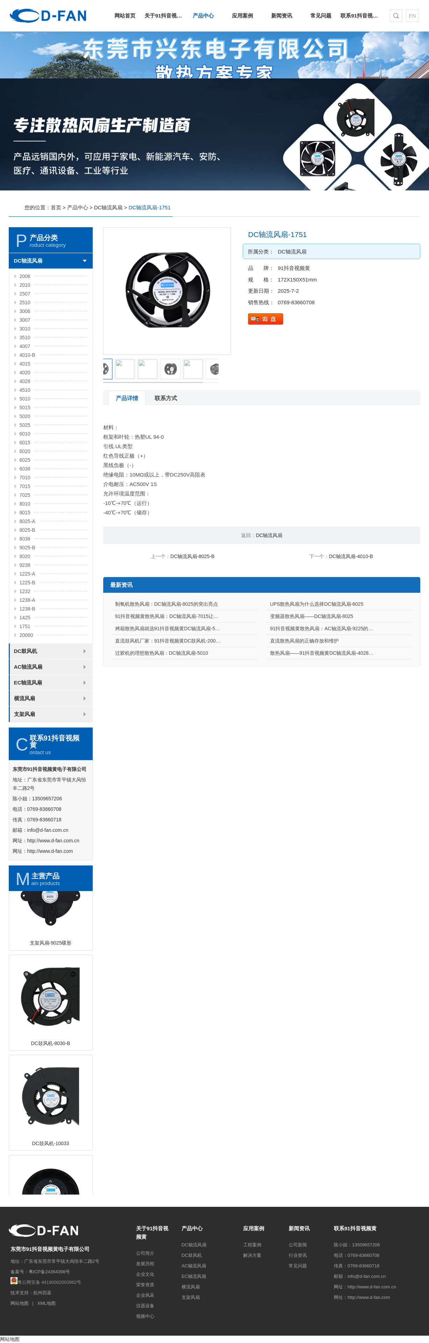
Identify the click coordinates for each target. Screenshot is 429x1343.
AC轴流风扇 (28, 667)
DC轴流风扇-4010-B (351, 556)
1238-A (27, 600)
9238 (25, 565)
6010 (25, 434)
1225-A (27, 574)
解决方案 (252, 1255)
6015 (25, 442)
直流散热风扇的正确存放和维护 (304, 669)
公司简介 (145, 1253)
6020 (25, 451)
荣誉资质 (145, 1284)
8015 (25, 512)
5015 (25, 407)
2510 (25, 302)
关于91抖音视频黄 (164, 16)
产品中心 (203, 16)
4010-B (27, 355)
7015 (25, 486)
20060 (26, 635)
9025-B (27, 547)
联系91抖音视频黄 (360, 16)
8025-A (27, 521)
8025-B (27, 530)
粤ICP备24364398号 (49, 1271)
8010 (25, 504)
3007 (25, 320)
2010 (25, 285)
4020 (25, 372)
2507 (25, 294)
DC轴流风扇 (108, 207)
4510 (25, 390)
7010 (25, 477)
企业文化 (145, 1274)
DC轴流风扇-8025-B (192, 556)
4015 (25, 364)
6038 (25, 469)
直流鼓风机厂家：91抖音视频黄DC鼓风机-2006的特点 (174, 669)
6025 (25, 460)
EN (412, 16)
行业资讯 (298, 1255)
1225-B (27, 582)
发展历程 (145, 1263)
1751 (25, 626)
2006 (25, 276)
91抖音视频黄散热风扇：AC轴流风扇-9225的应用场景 (329, 656)
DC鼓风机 (25, 651)
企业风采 (145, 1295)
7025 (25, 495)
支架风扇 (24, 714)
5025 (25, 425)
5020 (25, 416)
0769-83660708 (296, 302)
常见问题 (320, 16)
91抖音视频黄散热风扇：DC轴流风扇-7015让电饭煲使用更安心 (184, 644)
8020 (25, 556)
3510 (25, 337)
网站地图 (19, 1303)
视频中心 (145, 1316)
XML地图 (46, 1303)
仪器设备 (145, 1305)
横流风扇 (24, 698)
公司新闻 (298, 1244)
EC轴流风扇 (28, 683)
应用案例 (242, 16)
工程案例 (252, 1244)
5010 (25, 399)
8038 (25, 539)
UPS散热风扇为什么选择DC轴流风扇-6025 (317, 632)
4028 (25, 381)
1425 (25, 617)
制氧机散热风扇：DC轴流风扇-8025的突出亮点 (166, 632)
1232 (25, 591)
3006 (25, 311)
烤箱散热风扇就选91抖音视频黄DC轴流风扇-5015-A (171, 656)
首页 (56, 207)
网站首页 (124, 16)
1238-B (27, 609)
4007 (25, 346)
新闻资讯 (281, 16)
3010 (25, 329)
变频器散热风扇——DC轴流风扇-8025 (311, 644)
